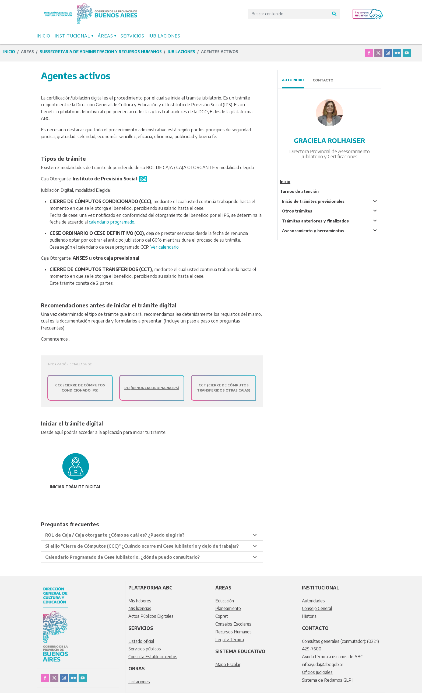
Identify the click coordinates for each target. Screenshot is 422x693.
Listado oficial (141, 641)
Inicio (43, 36)
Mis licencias (139, 608)
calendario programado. (112, 222)
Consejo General (317, 608)
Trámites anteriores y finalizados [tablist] (315, 220)
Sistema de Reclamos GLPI (327, 680)
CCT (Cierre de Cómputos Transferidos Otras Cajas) (223, 387)
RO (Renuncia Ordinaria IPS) (151, 388)
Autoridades (313, 600)
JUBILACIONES (181, 51)
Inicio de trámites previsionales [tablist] (313, 201)
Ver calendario (164, 247)
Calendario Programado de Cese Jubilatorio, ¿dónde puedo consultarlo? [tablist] (122, 557)
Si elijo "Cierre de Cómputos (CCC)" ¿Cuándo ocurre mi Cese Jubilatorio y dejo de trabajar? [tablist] (142, 546)
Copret (221, 616)
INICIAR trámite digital (75, 486)
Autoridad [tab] (293, 80)
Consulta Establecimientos (152, 656)
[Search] (288, 14)
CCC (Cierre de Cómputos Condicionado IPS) (80, 387)
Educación (224, 600)
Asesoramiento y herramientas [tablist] (313, 230)
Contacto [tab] (323, 80)
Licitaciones (139, 681)
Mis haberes (139, 600)
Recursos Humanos (233, 631)
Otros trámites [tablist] (297, 210)
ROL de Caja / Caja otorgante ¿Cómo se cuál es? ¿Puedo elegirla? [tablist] (114, 535)
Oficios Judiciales (317, 672)
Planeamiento (228, 608)
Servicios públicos (144, 648)
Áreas (105, 36)
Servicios (132, 36)
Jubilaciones (164, 36)
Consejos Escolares (233, 624)
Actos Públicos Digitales (151, 616)
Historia (309, 616)
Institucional (72, 36)
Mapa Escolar (227, 664)
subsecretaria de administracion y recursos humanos (101, 51)
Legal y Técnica (229, 639)
